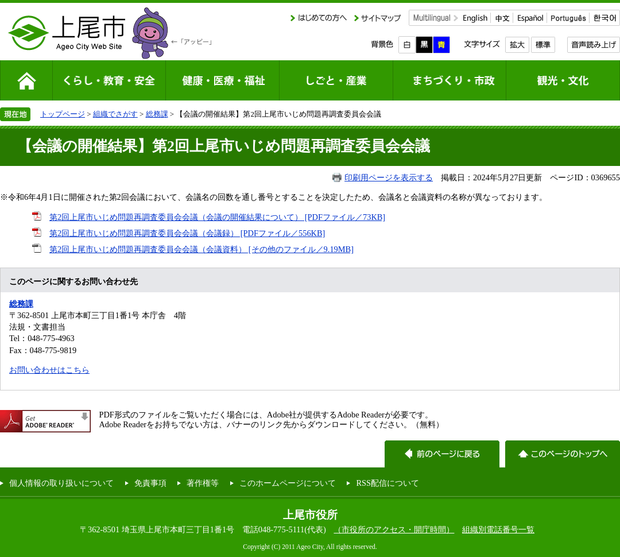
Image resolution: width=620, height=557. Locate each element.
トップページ (62, 114)
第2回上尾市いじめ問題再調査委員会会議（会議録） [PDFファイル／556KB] (187, 233)
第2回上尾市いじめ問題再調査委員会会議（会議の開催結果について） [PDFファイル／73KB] (217, 217)
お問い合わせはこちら (49, 369)
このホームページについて (287, 483)
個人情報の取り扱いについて (61, 483)
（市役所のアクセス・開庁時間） (394, 529)
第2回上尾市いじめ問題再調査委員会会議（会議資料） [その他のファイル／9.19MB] (201, 249)
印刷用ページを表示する (388, 177)
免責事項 (150, 483)
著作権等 (203, 483)
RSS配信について (387, 483)
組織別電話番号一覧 (498, 529)
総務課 (157, 114)
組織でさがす (115, 114)
